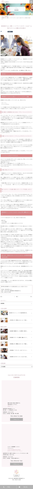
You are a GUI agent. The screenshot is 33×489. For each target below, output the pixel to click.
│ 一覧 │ (16, 296)
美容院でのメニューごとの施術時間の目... (18, 312)
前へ (2, 296)
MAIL (25, 487)
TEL (8, 487)
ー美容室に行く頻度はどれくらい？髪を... (18, 320)
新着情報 (6, 16)
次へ (31, 296)
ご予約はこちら (16, 419)
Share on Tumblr (10, 31)
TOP (3, 16)
